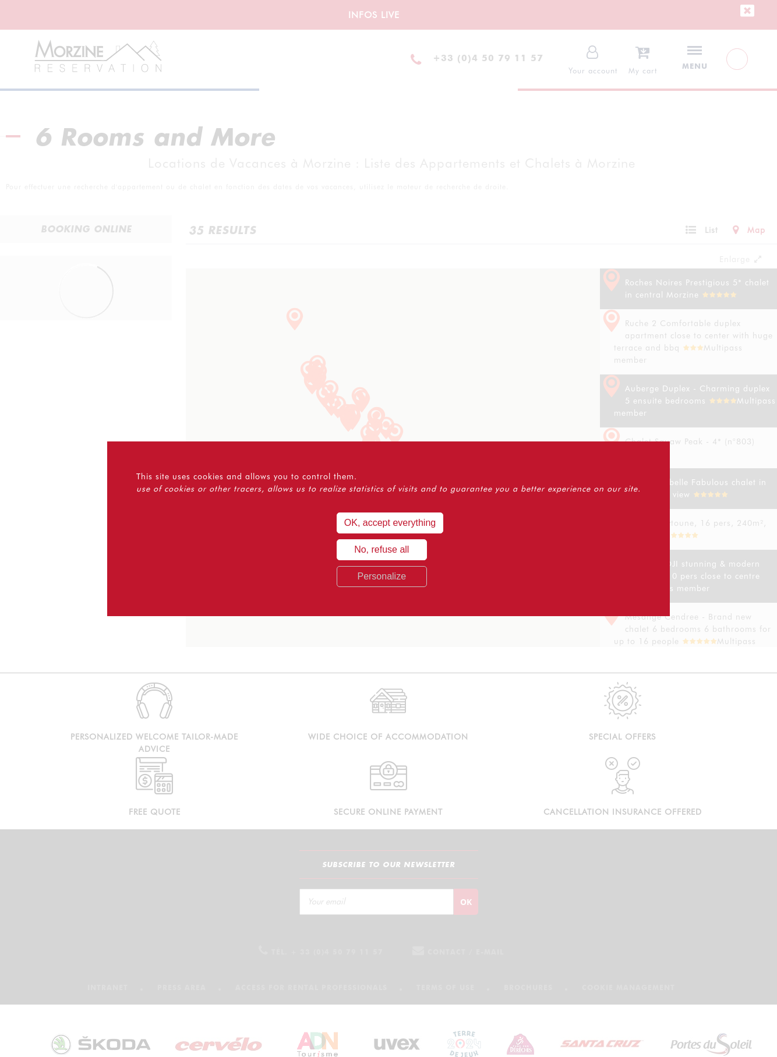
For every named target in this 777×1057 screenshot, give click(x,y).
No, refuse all (381, 549)
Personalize (381, 576)
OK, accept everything (390, 523)
